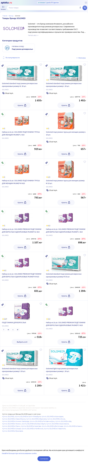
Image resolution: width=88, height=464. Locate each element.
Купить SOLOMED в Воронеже (36, 419)
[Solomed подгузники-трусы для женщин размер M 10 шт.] (66, 168)
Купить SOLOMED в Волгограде (52, 426)
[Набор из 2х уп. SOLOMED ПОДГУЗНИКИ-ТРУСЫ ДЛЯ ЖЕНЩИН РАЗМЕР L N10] (22, 120)
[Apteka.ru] (6, 2)
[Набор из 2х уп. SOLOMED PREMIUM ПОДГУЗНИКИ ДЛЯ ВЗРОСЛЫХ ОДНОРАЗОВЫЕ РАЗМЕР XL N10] (22, 217)
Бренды (11, 16)
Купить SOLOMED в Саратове (31, 426)
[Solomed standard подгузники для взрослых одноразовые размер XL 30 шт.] (22, 71)
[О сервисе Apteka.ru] (86, 2)
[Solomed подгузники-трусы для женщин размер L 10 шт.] (66, 120)
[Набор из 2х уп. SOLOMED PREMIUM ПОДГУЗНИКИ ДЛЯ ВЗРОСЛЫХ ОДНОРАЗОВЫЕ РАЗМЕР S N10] (66, 310)
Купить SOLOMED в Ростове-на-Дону (42, 421)
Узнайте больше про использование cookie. (19, 453)
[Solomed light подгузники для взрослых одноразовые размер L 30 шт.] (66, 356)
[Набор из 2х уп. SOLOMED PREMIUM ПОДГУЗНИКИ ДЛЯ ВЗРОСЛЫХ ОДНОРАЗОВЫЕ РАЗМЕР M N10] (22, 262)
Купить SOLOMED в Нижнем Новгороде (15, 421)
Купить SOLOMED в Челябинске (32, 429)
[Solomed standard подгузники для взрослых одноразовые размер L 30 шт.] (66, 71)
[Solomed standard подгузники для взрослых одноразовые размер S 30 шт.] (22, 356)
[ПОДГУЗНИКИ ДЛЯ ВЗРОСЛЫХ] (22, 310)
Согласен (44, 458)
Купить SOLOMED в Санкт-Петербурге (28, 416)
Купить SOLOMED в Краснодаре (52, 416)
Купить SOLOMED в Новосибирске (14, 419)
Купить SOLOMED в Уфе (63, 421)
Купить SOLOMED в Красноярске (57, 424)
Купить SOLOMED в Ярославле (12, 431)
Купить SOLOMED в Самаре (11, 429)
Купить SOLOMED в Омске (56, 419)
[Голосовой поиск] (80, 8)
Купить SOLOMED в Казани (73, 426)
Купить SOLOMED (8, 416)
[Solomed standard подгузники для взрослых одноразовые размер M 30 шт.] (66, 262)
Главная (5, 16)
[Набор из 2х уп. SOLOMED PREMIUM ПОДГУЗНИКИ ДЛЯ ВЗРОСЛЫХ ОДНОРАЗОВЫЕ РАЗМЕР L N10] (66, 217)
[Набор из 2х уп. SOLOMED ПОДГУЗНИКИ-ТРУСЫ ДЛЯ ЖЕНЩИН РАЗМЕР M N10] (22, 168)
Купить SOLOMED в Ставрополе (55, 429)
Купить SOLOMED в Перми (11, 426)
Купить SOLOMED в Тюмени (11, 424)
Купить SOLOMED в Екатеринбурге (34, 424)
